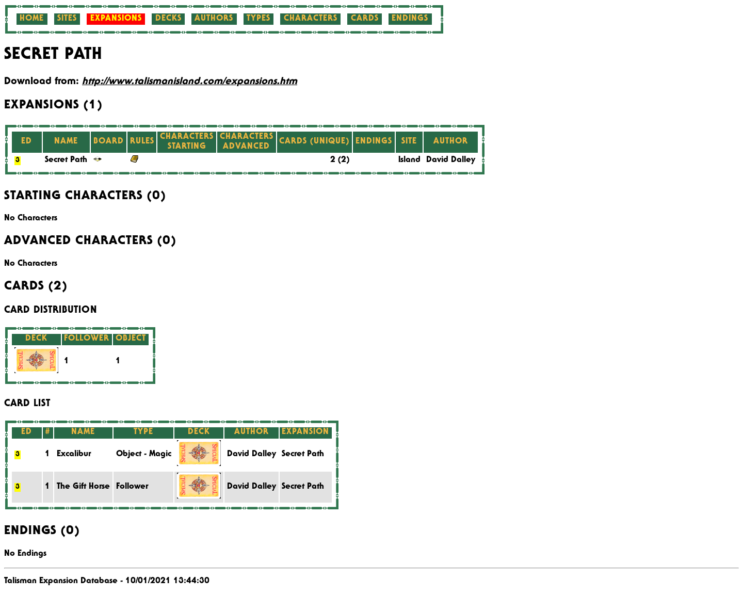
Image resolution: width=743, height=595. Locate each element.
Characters (310, 19)
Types (258, 19)
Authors (214, 19)
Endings (410, 19)
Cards (365, 19)
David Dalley (450, 160)
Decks (168, 19)
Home (32, 19)
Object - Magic (143, 455)
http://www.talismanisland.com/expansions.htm (189, 82)
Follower (132, 487)
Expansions (116, 19)
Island (409, 160)
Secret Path (66, 160)
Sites (67, 19)
